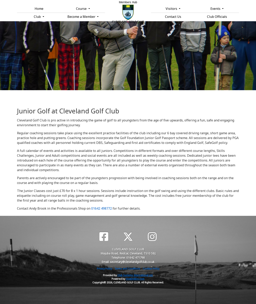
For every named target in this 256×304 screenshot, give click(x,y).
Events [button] (215, 8)
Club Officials (217, 16)
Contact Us (173, 16)
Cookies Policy (151, 268)
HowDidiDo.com (135, 279)
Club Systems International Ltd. (135, 275)
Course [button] (81, 8)
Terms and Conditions (127, 268)
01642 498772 (101, 208)
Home (39, 8)
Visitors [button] (172, 8)
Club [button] (38, 16)
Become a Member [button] (81, 16)
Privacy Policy (104, 268)
